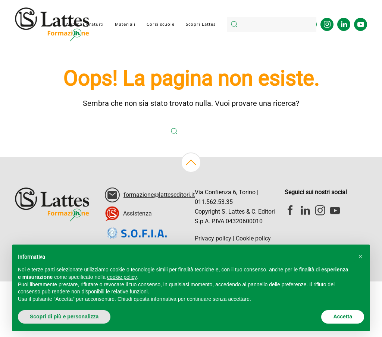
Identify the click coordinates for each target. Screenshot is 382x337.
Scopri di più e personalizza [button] (64, 316)
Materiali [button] (125, 24)
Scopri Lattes (201, 24)
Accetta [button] (342, 316)
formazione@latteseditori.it (159, 194)
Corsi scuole (161, 24)
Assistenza (137, 213)
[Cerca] (271, 24)
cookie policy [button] (122, 277)
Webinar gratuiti (85, 24)
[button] (191, 162)
